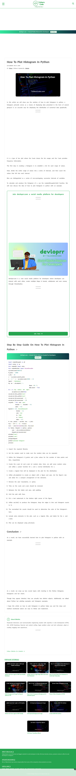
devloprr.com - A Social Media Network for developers (38, 32)
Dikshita (27, 68)
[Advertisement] (38, 19)
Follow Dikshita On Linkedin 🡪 (16, 651)
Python (10, 68)
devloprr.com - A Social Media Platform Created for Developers (38, 356)
